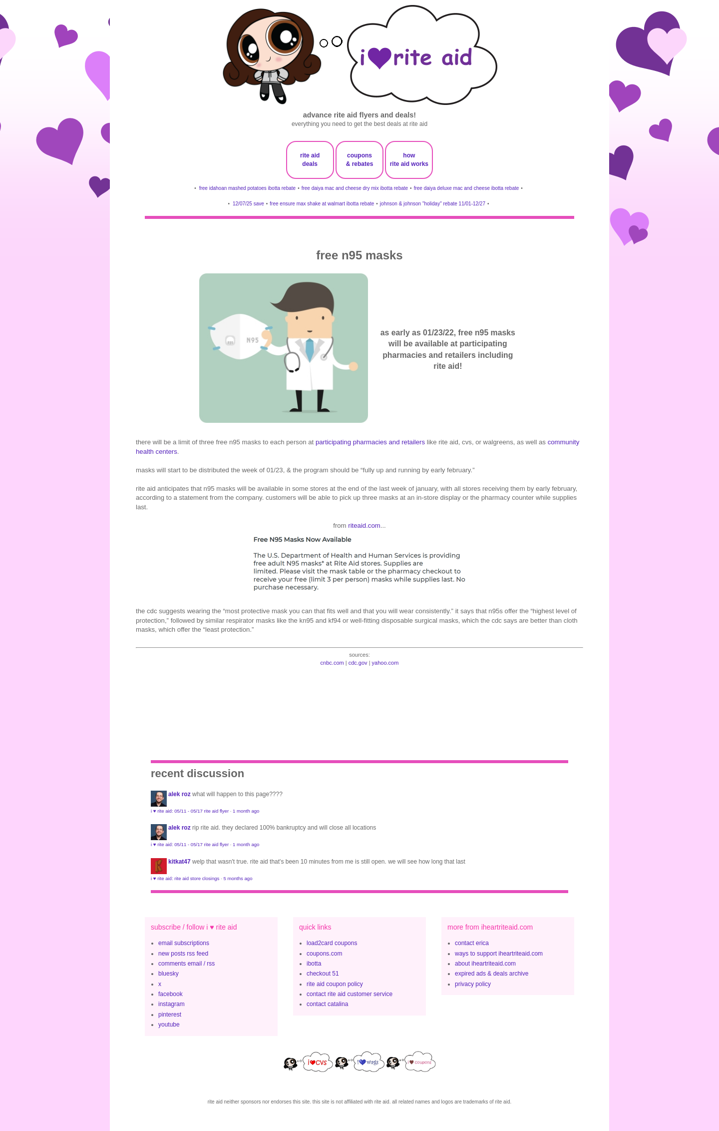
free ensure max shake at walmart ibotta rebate (322, 203)
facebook (170, 994)
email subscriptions (183, 943)
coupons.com (324, 953)
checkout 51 (323, 973)
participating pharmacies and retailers (370, 442)
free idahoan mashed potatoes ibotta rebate (247, 188)
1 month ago (246, 811)
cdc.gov (358, 663)
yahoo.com (385, 663)
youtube (169, 1024)
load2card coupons (332, 943)
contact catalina (327, 1004)
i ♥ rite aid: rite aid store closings (185, 878)
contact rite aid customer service (349, 994)
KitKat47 (179, 861)
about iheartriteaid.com (485, 963)
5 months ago (237, 878)
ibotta (314, 963)
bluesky (168, 973)
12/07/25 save (248, 203)
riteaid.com (364, 525)
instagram (171, 1004)
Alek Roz (179, 794)
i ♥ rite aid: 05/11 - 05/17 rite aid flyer (190, 811)
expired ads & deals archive (491, 973)
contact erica (472, 943)
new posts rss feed (183, 953)
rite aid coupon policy (335, 984)
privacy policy (473, 984)
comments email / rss (186, 963)
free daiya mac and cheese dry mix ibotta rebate (355, 188)
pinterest (169, 1014)
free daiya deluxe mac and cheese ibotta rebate (466, 188)
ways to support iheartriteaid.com (499, 953)
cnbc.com (332, 663)
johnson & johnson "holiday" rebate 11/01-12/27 (432, 203)
